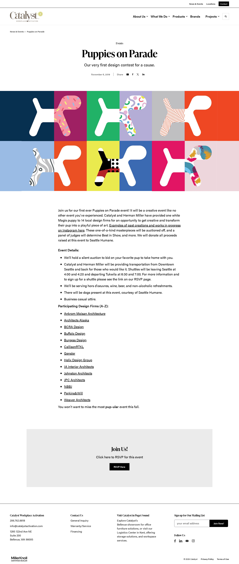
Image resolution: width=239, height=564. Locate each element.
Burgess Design (75, 340)
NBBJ (68, 386)
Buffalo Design (74, 333)
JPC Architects (74, 379)
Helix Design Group (78, 359)
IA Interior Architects (79, 366)
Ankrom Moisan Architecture (84, 313)
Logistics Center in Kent (131, 532)
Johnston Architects (78, 373)
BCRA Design (74, 326)
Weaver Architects (77, 399)
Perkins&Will (73, 393)
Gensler (69, 353)
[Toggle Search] (225, 16)
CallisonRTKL (74, 346)
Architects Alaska (76, 320)
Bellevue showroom (128, 524)
